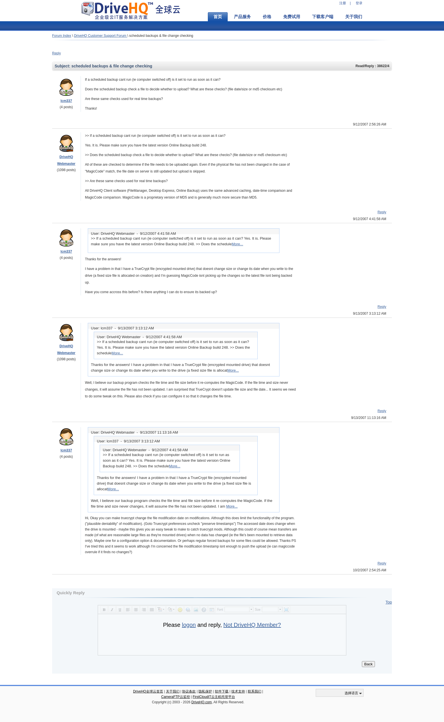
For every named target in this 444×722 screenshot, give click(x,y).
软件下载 (222, 691)
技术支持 (238, 691)
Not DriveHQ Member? (252, 625)
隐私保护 (205, 691)
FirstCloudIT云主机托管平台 (214, 697)
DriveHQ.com (201, 702)
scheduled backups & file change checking (161, 36)
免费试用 (291, 16)
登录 (359, 3)
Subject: (63, 66)
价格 (267, 16)
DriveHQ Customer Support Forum (100, 36)
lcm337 (66, 101)
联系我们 (254, 691)
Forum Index (61, 36)
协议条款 (189, 691)
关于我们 (353, 16)
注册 (342, 3)
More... (237, 244)
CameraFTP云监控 (175, 697)
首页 (218, 16)
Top (388, 602)
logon (189, 625)
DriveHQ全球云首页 (148, 691)
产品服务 (242, 16)
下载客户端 (322, 16)
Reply (56, 53)
